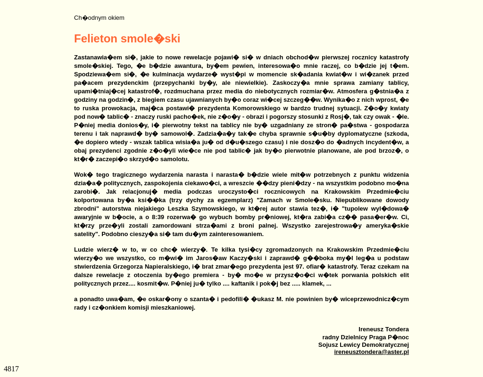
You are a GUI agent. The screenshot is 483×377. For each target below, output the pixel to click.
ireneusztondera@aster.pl (371, 351)
